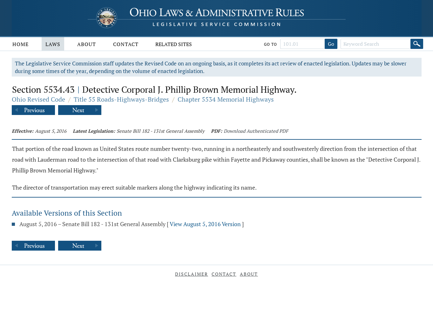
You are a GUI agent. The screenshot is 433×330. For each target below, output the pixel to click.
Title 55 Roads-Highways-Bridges (121, 99)
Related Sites (173, 44)
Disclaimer (191, 274)
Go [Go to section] (331, 43)
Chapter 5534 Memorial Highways (226, 99)
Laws (52, 44)
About (86, 44)
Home (20, 44)
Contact (126, 44)
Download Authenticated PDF (256, 131)
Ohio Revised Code (38, 99)
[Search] (416, 44)
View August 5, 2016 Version (205, 224)
